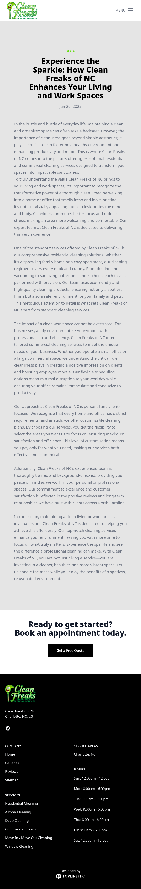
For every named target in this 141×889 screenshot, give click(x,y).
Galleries (12, 762)
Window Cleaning (19, 846)
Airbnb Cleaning (18, 812)
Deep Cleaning (17, 820)
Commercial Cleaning (22, 829)
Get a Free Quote (70, 650)
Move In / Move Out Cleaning (28, 837)
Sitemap (11, 780)
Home (10, 754)
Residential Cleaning (21, 803)
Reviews (11, 771)
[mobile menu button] (131, 10)
